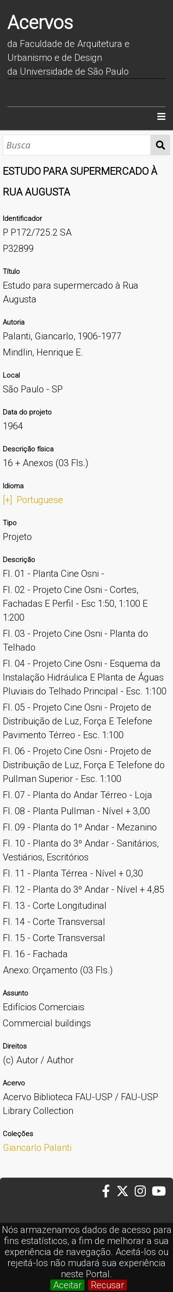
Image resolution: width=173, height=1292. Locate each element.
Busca (160, 145)
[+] (7, 499)
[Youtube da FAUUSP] (159, 1191)
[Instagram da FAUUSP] (143, 1191)
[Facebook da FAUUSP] (109, 1191)
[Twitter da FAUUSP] (125, 1191)
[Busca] (77, 145)
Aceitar (67, 1285)
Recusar (107, 1285)
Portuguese (40, 499)
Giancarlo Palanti (37, 1147)
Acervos (40, 23)
